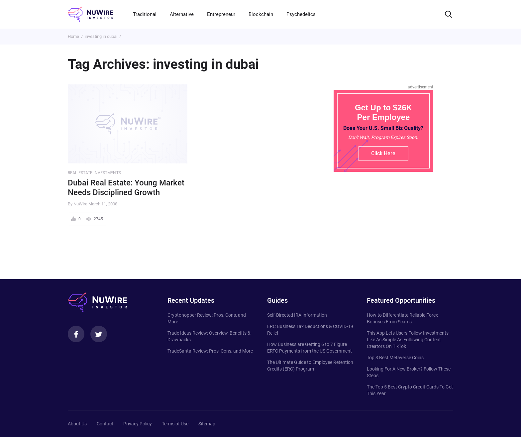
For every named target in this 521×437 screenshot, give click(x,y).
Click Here (383, 153)
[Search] (448, 14)
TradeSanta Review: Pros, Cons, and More (210, 351)
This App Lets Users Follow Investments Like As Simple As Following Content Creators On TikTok (408, 339)
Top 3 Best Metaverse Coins (395, 357)
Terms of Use (175, 423)
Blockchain (261, 14)
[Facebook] (76, 334)
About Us (77, 423)
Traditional (144, 14)
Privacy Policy (137, 423)
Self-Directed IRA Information (297, 315)
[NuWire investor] (90, 14)
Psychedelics (301, 14)
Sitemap (206, 423)
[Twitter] (98, 334)
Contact (105, 423)
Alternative (182, 14)
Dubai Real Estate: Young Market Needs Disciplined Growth (126, 187)
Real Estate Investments (94, 172)
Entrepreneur (221, 14)
